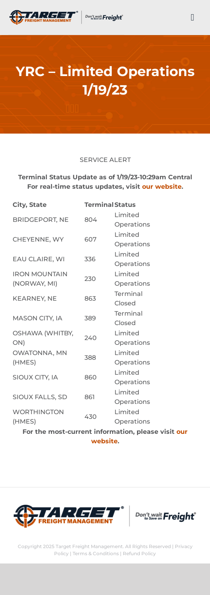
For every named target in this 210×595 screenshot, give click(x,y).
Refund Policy (139, 553)
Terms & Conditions (96, 553)
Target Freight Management (89, 546)
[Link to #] (192, 17)
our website (162, 186)
